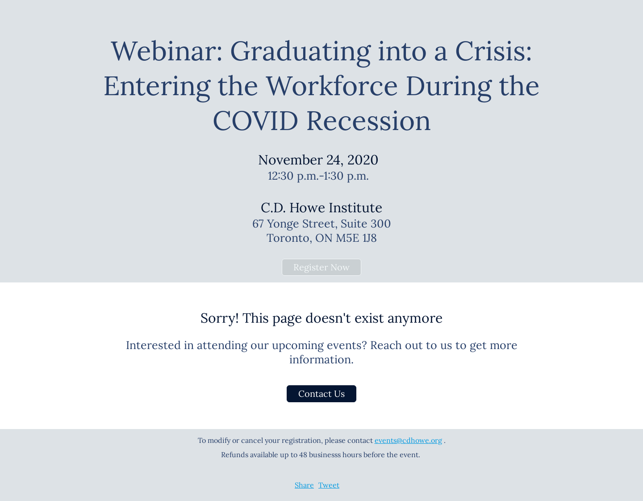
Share (304, 484)
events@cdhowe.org (408, 440)
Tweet (328, 484)
